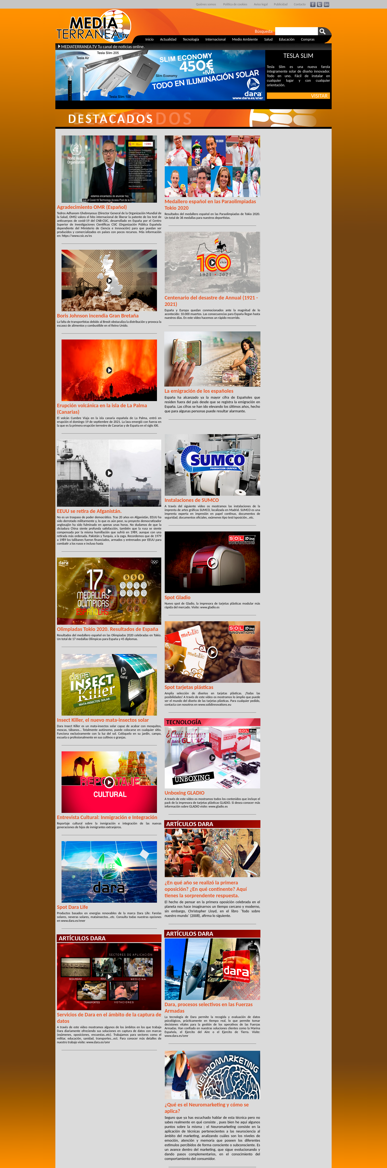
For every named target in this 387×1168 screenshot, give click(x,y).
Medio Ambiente (245, 39)
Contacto (300, 4)
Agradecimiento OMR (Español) (92, 207)
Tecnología (191, 39)
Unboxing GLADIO (184, 793)
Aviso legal (261, 4)
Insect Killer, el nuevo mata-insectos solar (103, 720)
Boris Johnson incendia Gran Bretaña (98, 315)
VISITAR (320, 95)
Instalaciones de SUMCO (191, 500)
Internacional (216, 39)
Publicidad (281, 4)
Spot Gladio (177, 597)
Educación (287, 39)
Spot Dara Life (72, 907)
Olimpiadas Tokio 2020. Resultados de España (107, 629)
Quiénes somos (206, 4)
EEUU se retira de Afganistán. (89, 511)
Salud (268, 39)
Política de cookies (235, 4)
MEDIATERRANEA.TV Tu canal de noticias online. (103, 46)
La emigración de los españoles (198, 391)
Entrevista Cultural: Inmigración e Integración (107, 817)
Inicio (149, 39)
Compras (307, 39)
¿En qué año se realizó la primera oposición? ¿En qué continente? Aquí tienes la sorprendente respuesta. (205, 889)
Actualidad (168, 39)
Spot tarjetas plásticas (188, 687)
